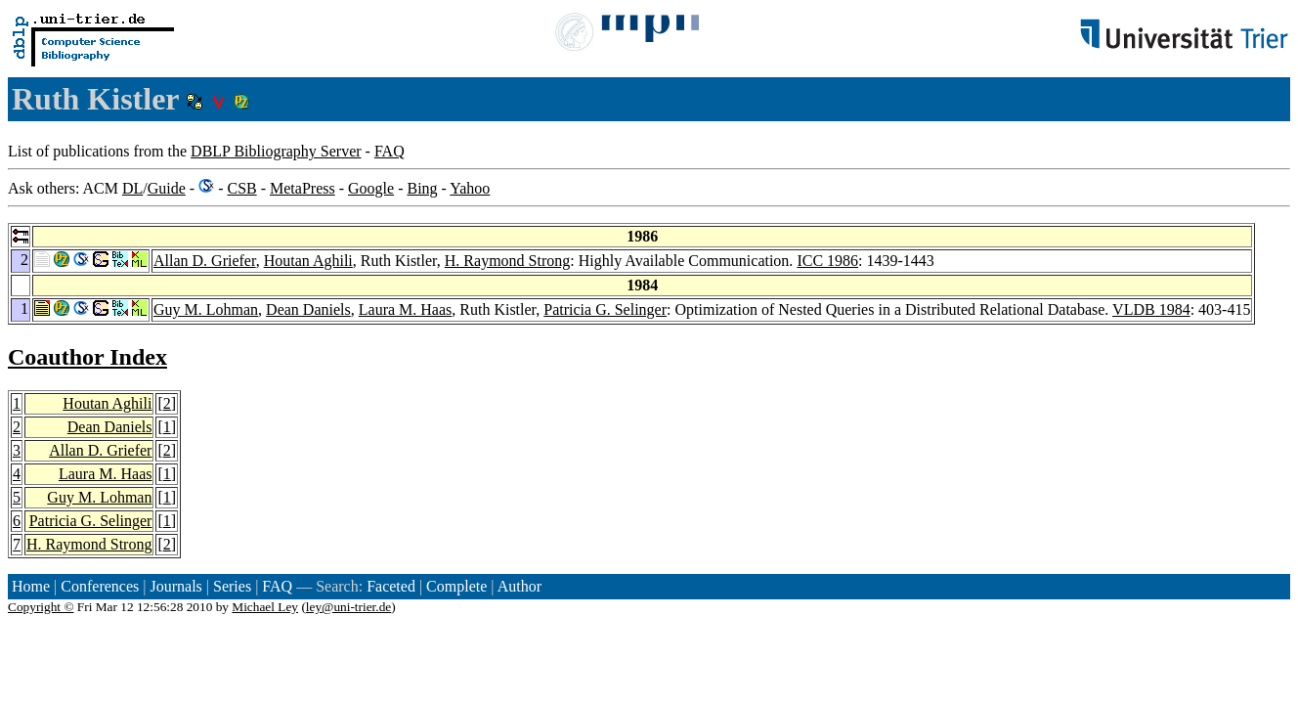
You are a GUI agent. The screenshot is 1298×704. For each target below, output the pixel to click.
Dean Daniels (308, 309)
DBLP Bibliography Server (276, 151)
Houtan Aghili (308, 260)
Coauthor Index (87, 357)
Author (519, 586)
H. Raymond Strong (507, 260)
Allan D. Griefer (204, 260)
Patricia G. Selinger (605, 309)
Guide (167, 188)
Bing (422, 188)
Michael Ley (265, 606)
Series (232, 586)
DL (132, 188)
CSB (241, 188)
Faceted (391, 586)
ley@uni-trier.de (348, 606)
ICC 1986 (827, 260)
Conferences (100, 586)
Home (31, 586)
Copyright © (41, 606)
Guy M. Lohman (205, 309)
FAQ (389, 151)
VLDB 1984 (1151, 309)
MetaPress (302, 188)
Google (371, 188)
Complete (456, 586)
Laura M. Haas (406, 309)
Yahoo (470, 188)
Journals (175, 586)
